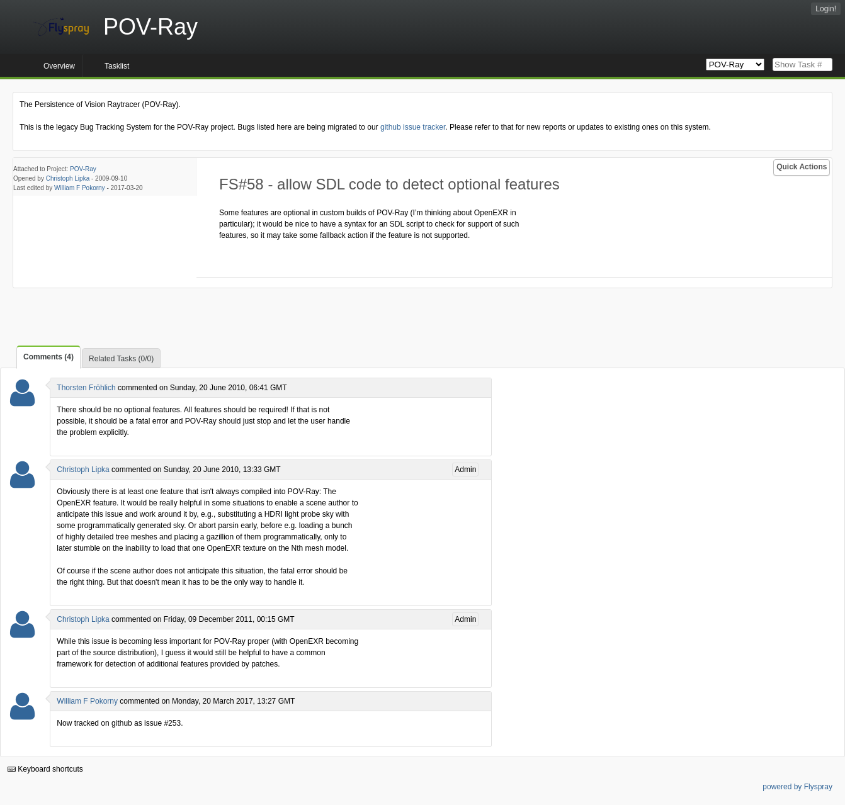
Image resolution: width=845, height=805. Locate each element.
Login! (825, 8)
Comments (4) (48, 356)
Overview (59, 66)
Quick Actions (801, 166)
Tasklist (117, 66)
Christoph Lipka (67, 178)
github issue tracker (412, 127)
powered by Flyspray (797, 786)
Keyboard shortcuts (45, 769)
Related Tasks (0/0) (121, 358)
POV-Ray (83, 169)
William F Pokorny (79, 187)
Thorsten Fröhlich (86, 387)
